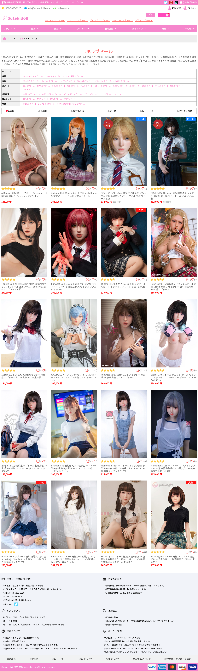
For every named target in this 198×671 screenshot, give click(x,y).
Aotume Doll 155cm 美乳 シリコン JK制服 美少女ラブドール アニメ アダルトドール (74, 194)
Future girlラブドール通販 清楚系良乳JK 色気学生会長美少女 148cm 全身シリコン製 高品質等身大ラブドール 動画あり (123, 559)
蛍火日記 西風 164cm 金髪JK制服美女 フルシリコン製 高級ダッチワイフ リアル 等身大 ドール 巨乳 (123, 195)
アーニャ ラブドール (122, 20)
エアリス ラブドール (77, 20)
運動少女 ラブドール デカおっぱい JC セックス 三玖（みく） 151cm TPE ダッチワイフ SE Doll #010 (173, 377)
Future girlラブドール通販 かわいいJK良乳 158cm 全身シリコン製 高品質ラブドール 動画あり (173, 559)
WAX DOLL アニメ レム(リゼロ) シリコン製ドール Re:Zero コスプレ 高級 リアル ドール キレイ (73, 377)
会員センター (58, 659)
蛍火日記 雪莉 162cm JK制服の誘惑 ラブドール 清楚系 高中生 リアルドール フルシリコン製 (173, 195)
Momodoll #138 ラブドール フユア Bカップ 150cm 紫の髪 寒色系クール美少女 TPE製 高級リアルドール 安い (173, 468)
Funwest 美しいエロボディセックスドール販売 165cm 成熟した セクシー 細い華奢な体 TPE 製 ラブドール (173, 286)
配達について (112, 659)
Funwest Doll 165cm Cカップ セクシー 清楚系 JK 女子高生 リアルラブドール (123, 376)
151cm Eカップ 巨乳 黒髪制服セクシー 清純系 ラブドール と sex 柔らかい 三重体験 (23, 376)
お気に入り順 (184, 111)
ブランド (7, 28)
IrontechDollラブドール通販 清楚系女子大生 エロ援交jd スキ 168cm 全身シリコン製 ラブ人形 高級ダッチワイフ (23, 559)
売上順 (112, 111)
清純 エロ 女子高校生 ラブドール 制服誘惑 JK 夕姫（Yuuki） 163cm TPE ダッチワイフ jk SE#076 (24, 468)
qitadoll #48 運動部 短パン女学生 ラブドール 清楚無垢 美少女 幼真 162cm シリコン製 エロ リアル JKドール (74, 468)
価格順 (42, 111)
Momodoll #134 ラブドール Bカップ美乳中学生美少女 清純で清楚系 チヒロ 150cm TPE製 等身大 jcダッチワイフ (123, 468)
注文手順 (33, 659)
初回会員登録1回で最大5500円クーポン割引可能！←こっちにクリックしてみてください (43, 2)
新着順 (10, 111)
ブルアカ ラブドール (100, 20)
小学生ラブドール (144, 20)
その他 (188, 28)
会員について (85, 659)
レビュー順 (146, 111)
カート (163, 15)
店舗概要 (11, 659)
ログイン (190, 8)
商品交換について (142, 659)
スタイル (19, 38)
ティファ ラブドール (55, 20)
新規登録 (174, 8)
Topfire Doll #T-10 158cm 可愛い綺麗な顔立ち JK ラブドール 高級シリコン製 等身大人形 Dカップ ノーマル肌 (24, 286)
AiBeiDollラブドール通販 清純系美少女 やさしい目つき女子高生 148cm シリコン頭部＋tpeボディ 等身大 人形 (73, 559)
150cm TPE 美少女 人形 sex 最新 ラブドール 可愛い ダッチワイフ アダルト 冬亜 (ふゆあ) (123, 285)
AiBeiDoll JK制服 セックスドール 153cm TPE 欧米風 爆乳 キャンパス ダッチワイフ (24, 194)
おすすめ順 (77, 111)
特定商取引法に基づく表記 (177, 659)
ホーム (11, 38)
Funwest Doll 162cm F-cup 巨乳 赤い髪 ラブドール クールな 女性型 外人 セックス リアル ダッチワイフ (73, 286)
